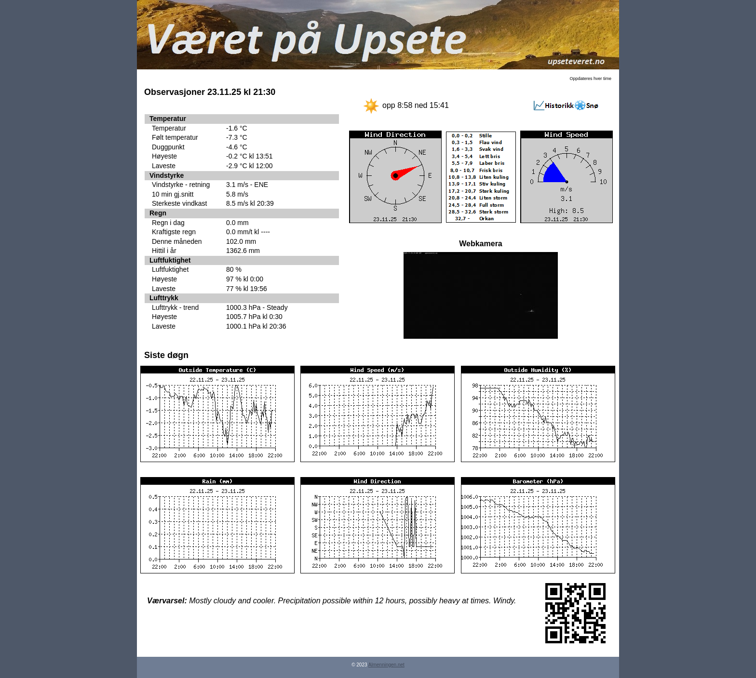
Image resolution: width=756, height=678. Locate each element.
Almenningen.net (386, 664)
